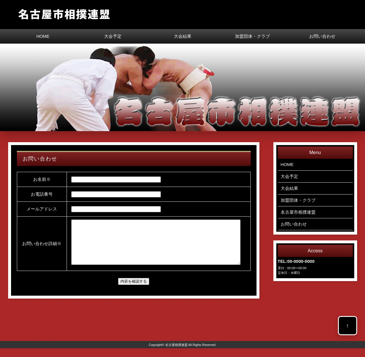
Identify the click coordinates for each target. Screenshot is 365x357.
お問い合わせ (322, 36)
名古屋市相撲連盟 (298, 212)
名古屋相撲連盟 (176, 353)
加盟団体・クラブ (252, 36)
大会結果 (182, 36)
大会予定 (113, 36)
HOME (42, 36)
